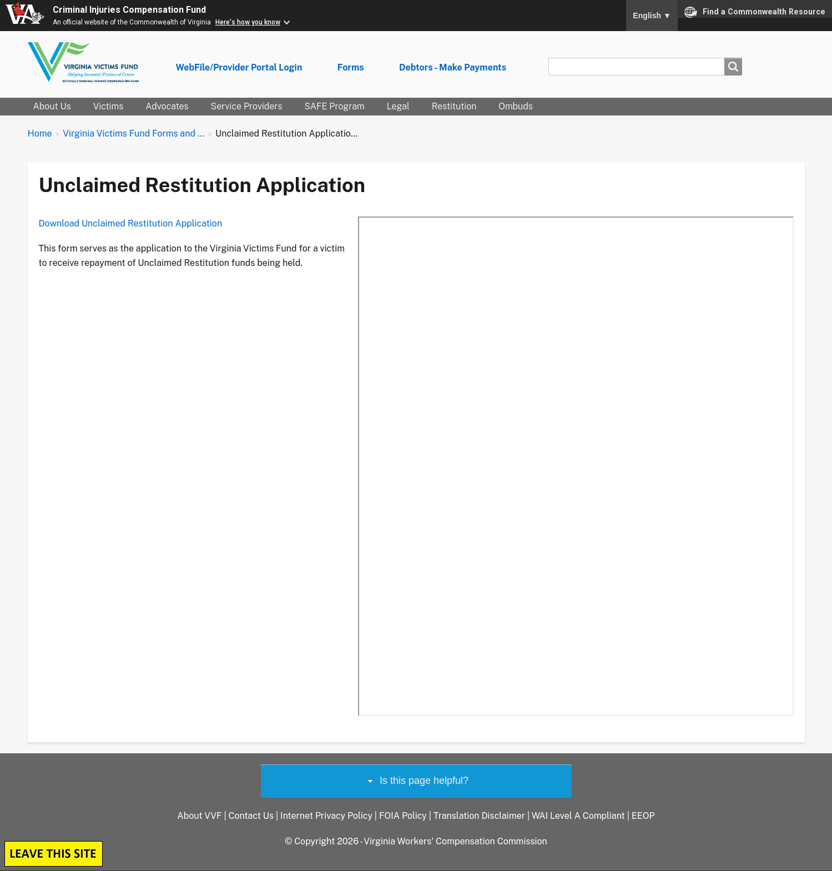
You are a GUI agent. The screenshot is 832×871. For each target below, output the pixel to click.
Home (40, 133)
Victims (108, 106)
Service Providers (247, 106)
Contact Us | (254, 815)
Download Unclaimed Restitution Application (131, 223)
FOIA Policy (403, 815)
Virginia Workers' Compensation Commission (455, 841)
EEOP (643, 815)
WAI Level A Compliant (578, 815)
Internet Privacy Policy (326, 815)
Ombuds (515, 106)
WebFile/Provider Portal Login (239, 67)
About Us (52, 106)
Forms (350, 67)
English (652, 15)
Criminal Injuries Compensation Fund (129, 9)
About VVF (199, 815)
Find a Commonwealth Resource (754, 12)
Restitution (454, 106)
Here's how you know (247, 22)
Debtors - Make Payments (452, 67)
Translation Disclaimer (479, 815)
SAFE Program (334, 106)
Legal (398, 106)
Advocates (166, 106)
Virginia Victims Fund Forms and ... (133, 133)
